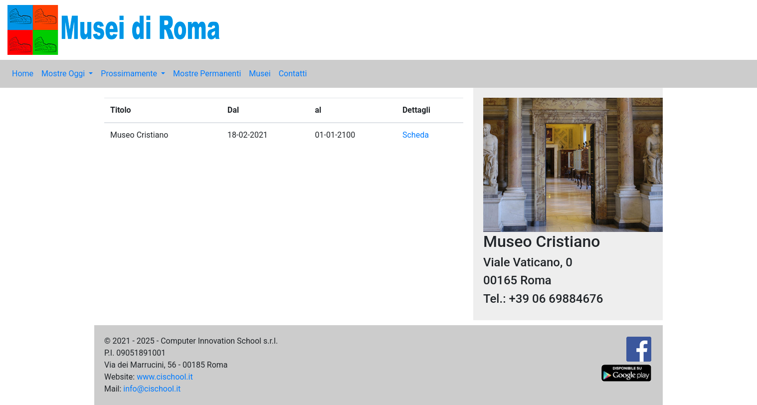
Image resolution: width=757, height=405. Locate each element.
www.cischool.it (165, 377)
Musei (259, 73)
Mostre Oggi (64, 73)
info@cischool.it (152, 389)
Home (22, 73)
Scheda (415, 135)
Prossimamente (130, 73)
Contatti (293, 73)
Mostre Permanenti (207, 73)
